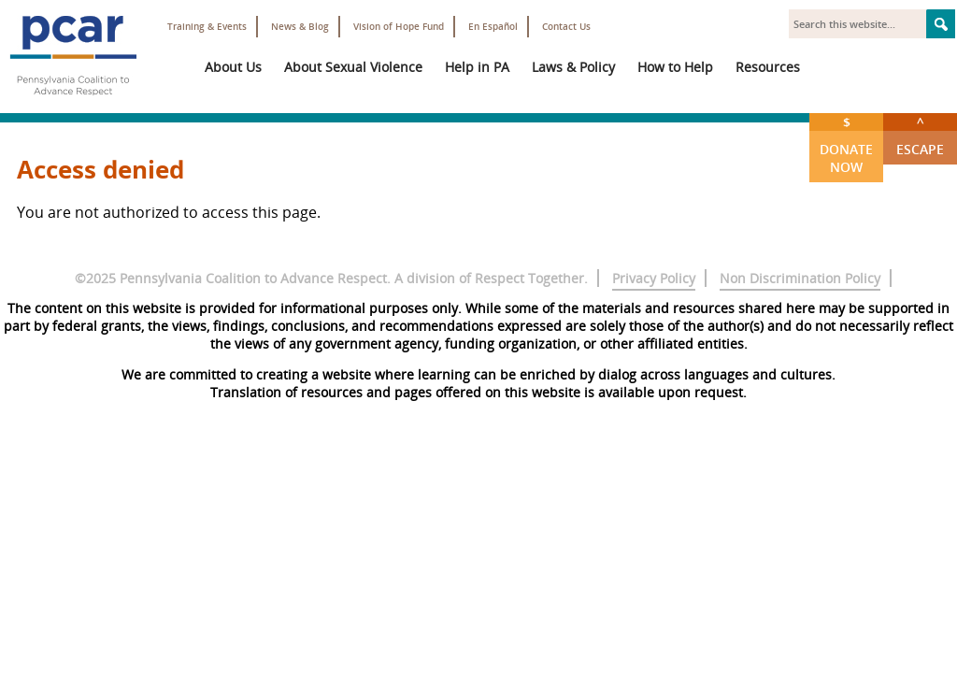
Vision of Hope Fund (398, 27)
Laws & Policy (573, 67)
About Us (233, 67)
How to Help (675, 67)
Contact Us (566, 27)
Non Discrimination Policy (800, 278)
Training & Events (207, 27)
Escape (920, 135)
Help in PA (477, 67)
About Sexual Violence (353, 67)
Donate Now (846, 144)
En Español (493, 27)
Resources (768, 67)
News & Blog (300, 27)
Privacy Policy (653, 278)
